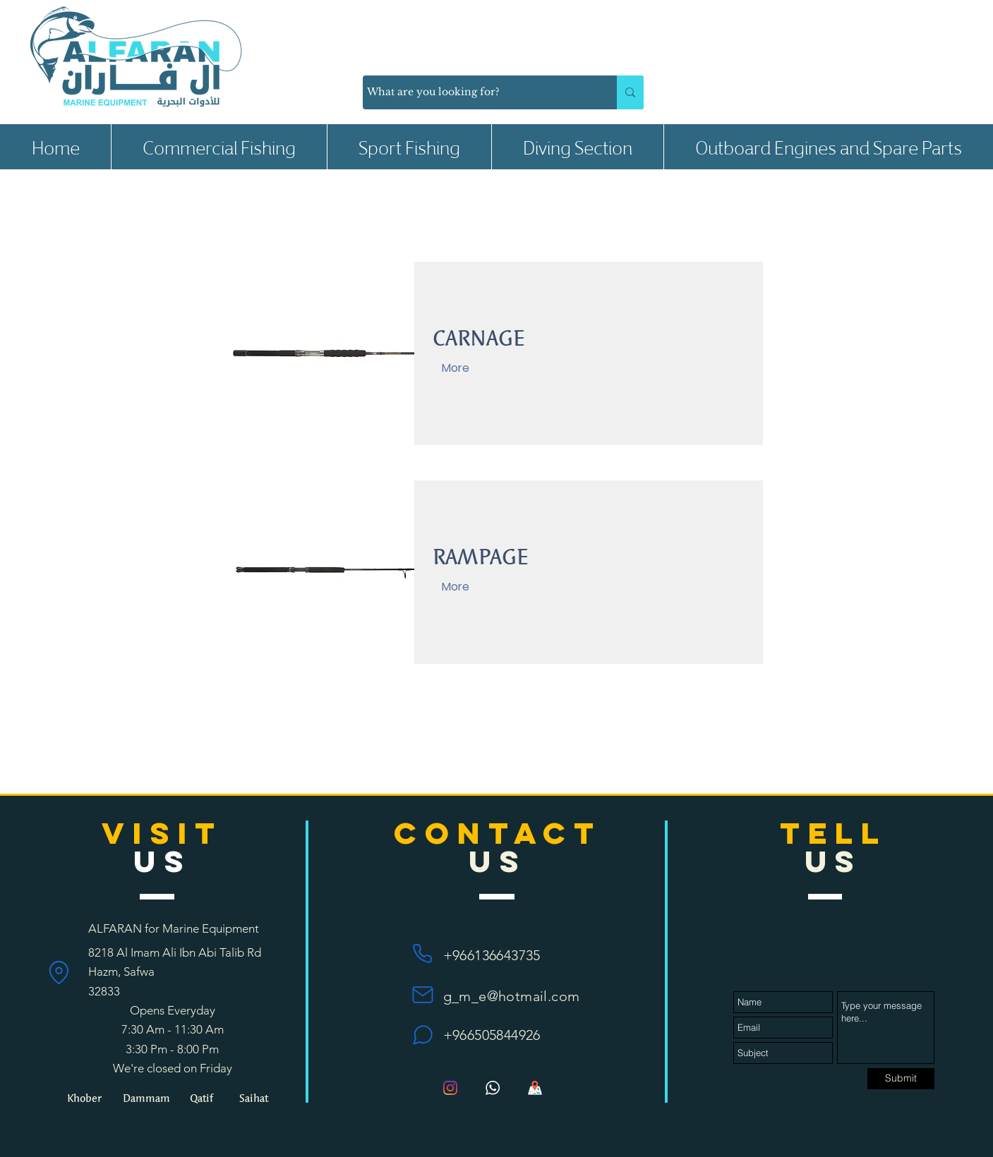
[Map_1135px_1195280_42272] (535, 1088)
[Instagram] (450, 1088)
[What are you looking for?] (477, 92)
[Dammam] (146, 1098)
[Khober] (84, 1098)
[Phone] (423, 953)
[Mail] (423, 994)
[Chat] (423, 1035)
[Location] (59, 972)
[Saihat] (253, 1098)
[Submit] (900, 1078)
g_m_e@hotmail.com (511, 996)
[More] (456, 368)
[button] (219, 146)
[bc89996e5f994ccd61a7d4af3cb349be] (493, 1088)
